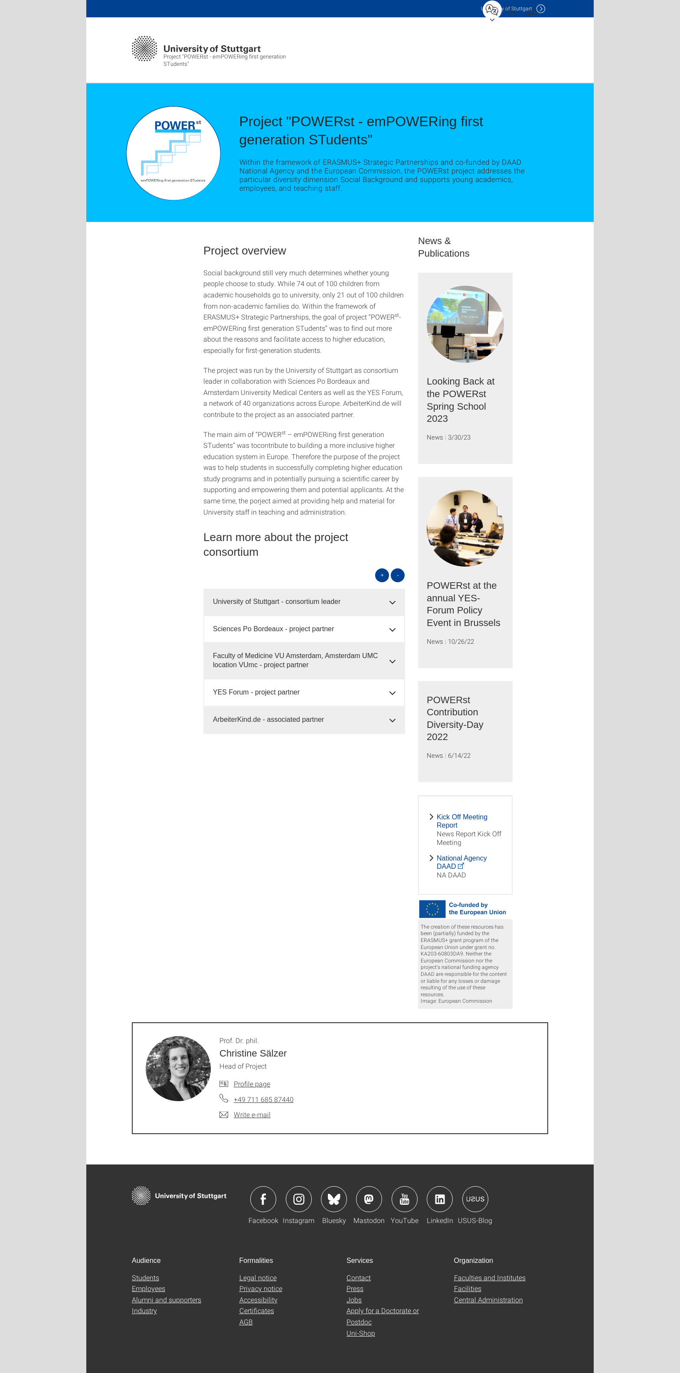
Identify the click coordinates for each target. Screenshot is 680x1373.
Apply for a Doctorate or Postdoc (383, 1316)
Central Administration (488, 1299)
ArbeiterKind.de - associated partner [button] (268, 719)
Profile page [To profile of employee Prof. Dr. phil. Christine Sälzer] (252, 1083)
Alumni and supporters (166, 1299)
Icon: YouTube (405, 1199)
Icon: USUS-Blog (475, 1199)
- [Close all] (398, 575)
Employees (148, 1288)
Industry (144, 1310)
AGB (246, 1321)
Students (145, 1277)
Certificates (256, 1310)
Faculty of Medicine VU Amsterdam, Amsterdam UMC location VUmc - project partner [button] (295, 660)
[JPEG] (465, 909)
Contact (359, 1277)
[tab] (304, 602)
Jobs (354, 1299)
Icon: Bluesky (334, 1199)
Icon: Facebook (263, 1199)
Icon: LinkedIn (440, 1199)
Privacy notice (260, 1288)
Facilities (467, 1288)
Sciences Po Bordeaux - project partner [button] (273, 629)
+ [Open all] (382, 575)
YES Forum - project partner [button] (256, 692)
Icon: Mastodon (369, 1199)
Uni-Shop (361, 1332)
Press (355, 1288)
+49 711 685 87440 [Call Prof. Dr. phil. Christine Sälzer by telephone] (264, 1099)
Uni (506, 8)
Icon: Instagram (299, 1199)
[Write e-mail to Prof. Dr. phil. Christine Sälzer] (245, 1114)
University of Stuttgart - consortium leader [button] (276, 601)
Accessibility (258, 1299)
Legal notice (258, 1277)
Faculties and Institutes (490, 1277)
